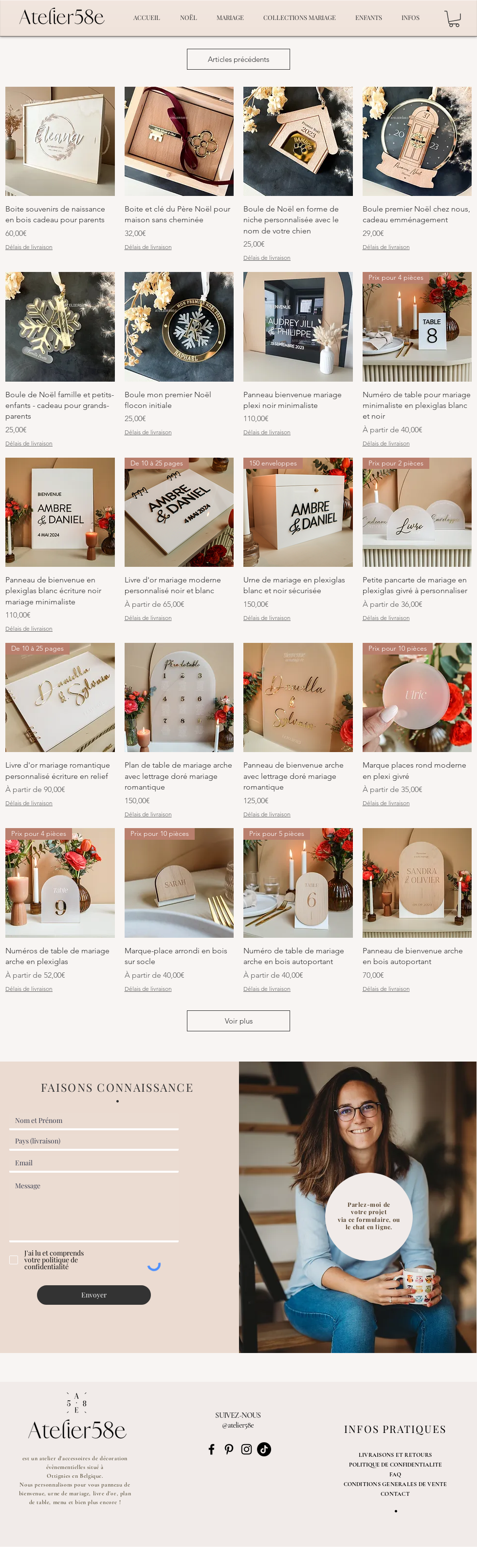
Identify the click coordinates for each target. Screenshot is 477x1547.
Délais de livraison (29, 247)
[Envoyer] (94, 1295)
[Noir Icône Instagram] (246, 1449)
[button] (454, 19)
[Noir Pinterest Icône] (229, 1449)
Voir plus (239, 1020)
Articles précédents (238, 59)
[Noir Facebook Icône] (211, 1449)
